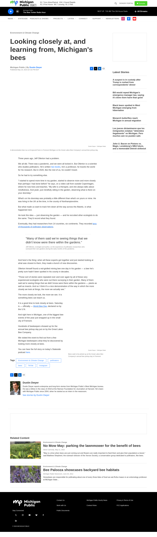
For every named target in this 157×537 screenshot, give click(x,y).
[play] (11, 16)
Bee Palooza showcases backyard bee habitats (81, 475)
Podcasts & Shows (39, 24)
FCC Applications (123, 510)
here (28, 357)
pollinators (54, 365)
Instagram (43, 371)
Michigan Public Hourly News (97, 505)
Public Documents (63, 516)
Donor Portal (127, 6)
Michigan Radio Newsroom (52, 479)
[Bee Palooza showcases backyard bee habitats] (25, 479)
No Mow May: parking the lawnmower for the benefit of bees (92, 451)
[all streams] (141, 16)
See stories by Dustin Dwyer (36, 400)
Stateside (23, 24)
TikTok (30, 371)
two (52, 172)
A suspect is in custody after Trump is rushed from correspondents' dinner (126, 87)
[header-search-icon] (117, 6)
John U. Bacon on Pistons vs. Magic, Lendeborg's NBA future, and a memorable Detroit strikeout (129, 151)
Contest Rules (92, 510)
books (57, 172)
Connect (83, 24)
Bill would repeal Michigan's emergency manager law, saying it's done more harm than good (128, 100)
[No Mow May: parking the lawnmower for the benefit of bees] (25, 455)
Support (97, 24)
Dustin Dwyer (36, 72)
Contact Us (60, 505)
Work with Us (61, 510)
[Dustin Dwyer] (15, 393)
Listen (71, 24)
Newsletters (112, 24)
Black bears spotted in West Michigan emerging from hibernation (126, 113)
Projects (58, 24)
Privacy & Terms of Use (125, 505)
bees (20, 371)
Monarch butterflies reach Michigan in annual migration (127, 124)
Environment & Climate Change (24, 38)
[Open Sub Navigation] (15, 24)
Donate (143, 6)
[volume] (17, 16)
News (10, 24)
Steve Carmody (48, 455)
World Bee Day (40, 311)
